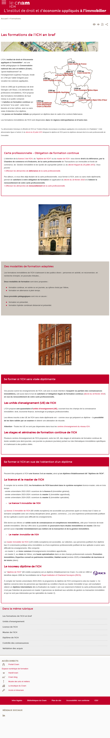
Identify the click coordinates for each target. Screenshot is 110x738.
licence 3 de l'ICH (25, 159)
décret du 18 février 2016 (74, 180)
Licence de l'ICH (10, 627)
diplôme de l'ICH (14, 572)
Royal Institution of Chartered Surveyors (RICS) (61, 575)
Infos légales (17, 701)
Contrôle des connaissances (16, 643)
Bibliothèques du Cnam (37, 701)
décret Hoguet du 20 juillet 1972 (81, 165)
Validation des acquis (13, 648)
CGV (96, 701)
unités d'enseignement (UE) (45, 409)
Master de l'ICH (10, 632)
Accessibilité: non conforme (77, 701)
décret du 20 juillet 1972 (34, 132)
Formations (15, 19)
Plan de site (56, 701)
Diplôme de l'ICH (11, 638)
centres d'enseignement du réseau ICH (73, 426)
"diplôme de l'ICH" (43, 159)
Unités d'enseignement (13, 621)
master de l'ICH (63, 159)
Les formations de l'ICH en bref (17, 616)
